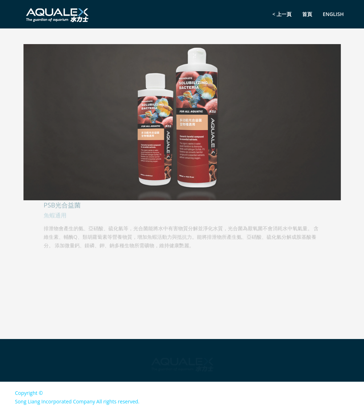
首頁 (307, 14)
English (333, 14)
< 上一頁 (281, 14)
